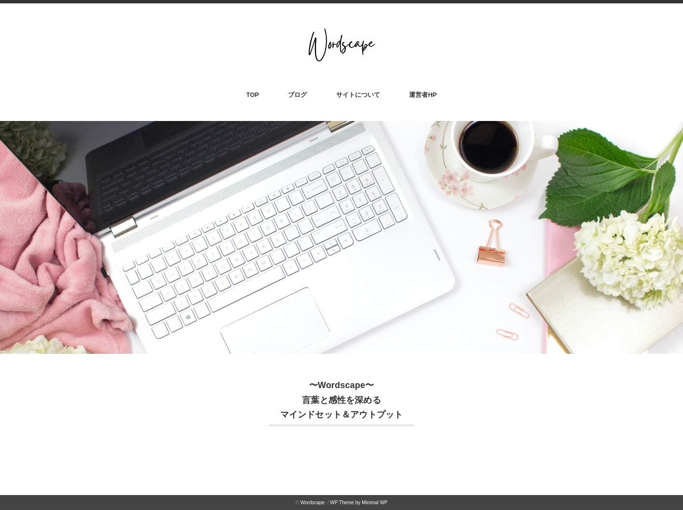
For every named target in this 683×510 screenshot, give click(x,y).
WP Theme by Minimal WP (358, 502)
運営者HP (423, 94)
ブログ (297, 94)
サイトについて (358, 94)
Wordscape (313, 502)
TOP (253, 94)
